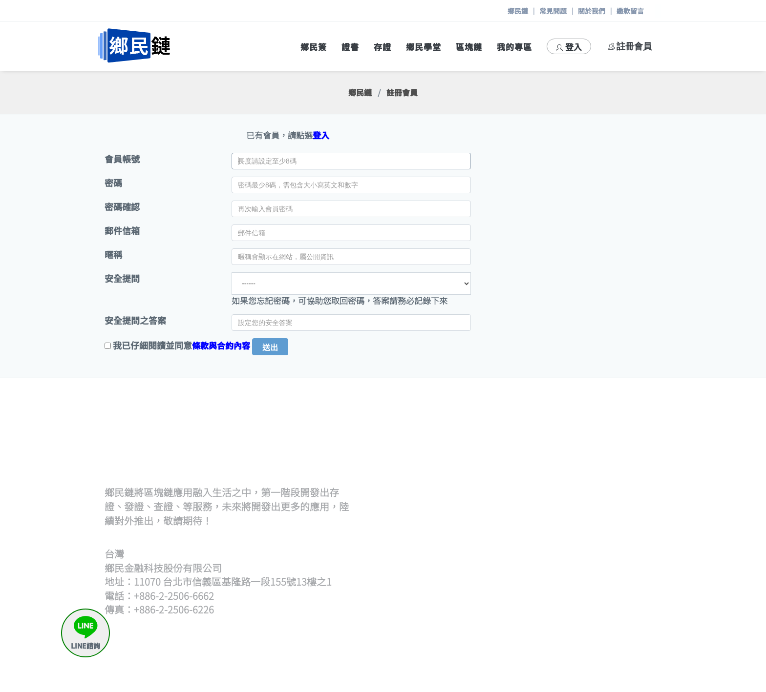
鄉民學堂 (423, 47)
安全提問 (122, 278)
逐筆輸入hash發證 (483, 477)
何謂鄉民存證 (618, 535)
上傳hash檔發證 (479, 465)
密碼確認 (122, 207)
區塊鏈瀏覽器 (474, 616)
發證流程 (465, 441)
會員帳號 (122, 159)
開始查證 (465, 547)
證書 (350, 47)
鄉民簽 (313, 47)
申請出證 (609, 570)
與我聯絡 (609, 640)
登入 (569, 47)
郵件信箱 (122, 230)
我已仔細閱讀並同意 (152, 345)
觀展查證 (465, 558)
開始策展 (609, 454)
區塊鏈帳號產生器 (482, 628)
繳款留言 (630, 11)
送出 (270, 347)
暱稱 (113, 254)
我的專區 (514, 47)
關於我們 (591, 11)
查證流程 (465, 535)
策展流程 (609, 441)
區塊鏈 (469, 47)
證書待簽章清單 (478, 489)
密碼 (113, 183)
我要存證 (609, 547)
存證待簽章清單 (622, 558)
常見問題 (553, 11)
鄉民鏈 (518, 11)
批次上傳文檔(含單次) (489, 454)
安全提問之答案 (135, 320)
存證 (382, 47)
